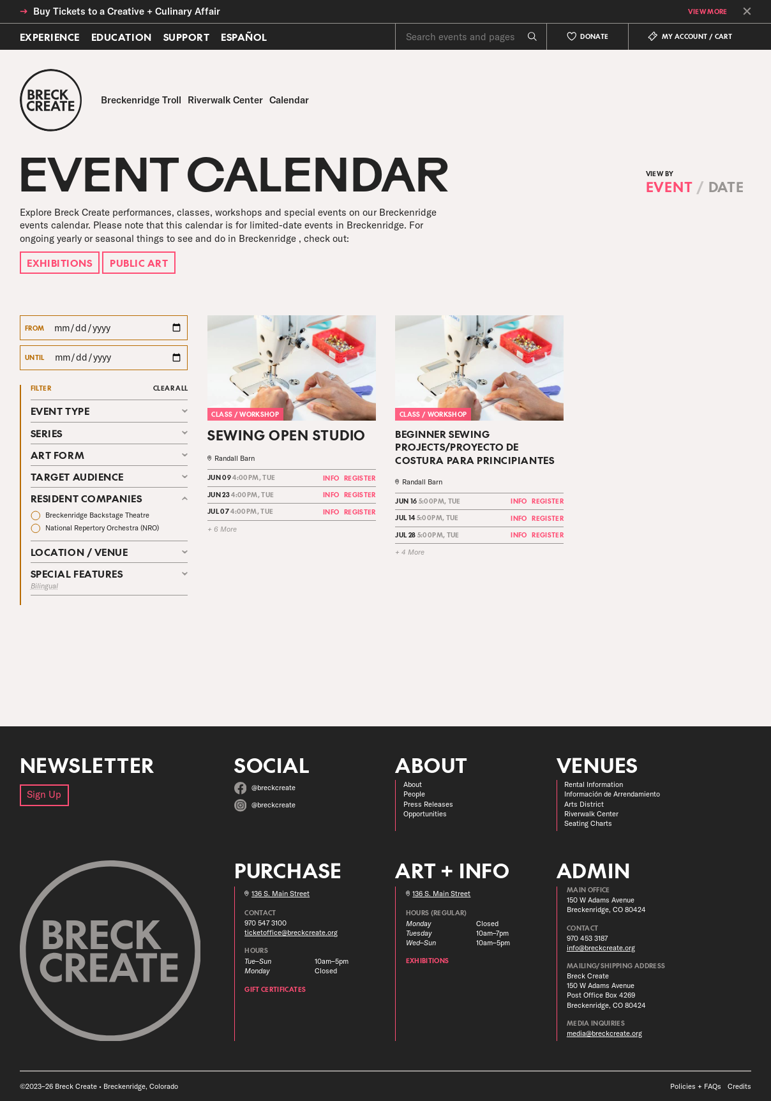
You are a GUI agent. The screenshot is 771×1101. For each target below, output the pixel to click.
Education (121, 36)
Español (244, 36)
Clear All (170, 388)
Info (331, 478)
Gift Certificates (275, 989)
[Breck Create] (51, 100)
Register (360, 478)
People (414, 794)
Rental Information (593, 784)
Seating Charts (588, 823)
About (412, 784)
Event (669, 186)
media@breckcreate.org (604, 1033)
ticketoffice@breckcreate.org (291, 932)
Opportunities (425, 813)
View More (707, 11)
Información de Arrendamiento (612, 794)
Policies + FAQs (695, 1086)
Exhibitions (59, 262)
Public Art (139, 262)
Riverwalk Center (591, 813)
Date (726, 186)
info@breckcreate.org (601, 947)
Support (186, 36)
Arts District (584, 804)
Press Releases (428, 804)
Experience (50, 36)
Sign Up (44, 794)
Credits (739, 1086)
